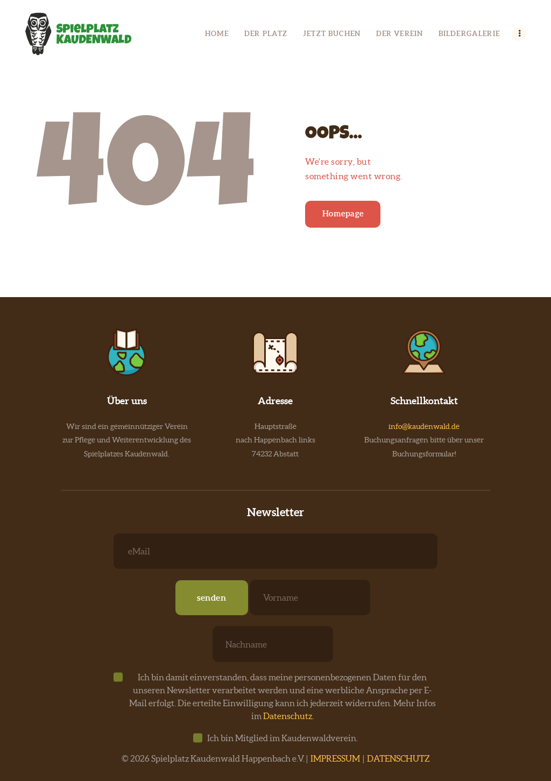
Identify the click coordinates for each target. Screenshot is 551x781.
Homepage (343, 213)
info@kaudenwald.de (424, 426)
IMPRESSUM (335, 758)
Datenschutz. (288, 716)
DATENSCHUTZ (398, 758)
